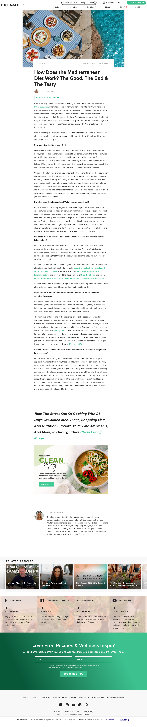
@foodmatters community (57, 600)
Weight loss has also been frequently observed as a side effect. (75, 278)
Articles (56, 698)
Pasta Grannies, (41, 107)
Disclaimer (58, 712)
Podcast (91, 7)
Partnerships (98, 698)
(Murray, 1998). (60, 330)
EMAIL (80, 659)
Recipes (74, 7)
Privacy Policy (87, 712)
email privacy (53, 667)
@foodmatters (15, 600)
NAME (40, 659)
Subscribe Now (73, 674)
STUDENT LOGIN (111, 3)
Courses (57, 7)
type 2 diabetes (88, 275)
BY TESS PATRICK (55, 512)
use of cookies (111, 720)
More (137, 7)
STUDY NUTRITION (136, 3)
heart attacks (40, 278)
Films (107, 7)
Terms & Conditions (72, 712)
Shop (123, 7)
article (43, 64)
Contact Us (84, 698)
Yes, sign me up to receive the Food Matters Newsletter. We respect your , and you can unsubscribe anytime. (74, 666)
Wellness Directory (115, 698)
